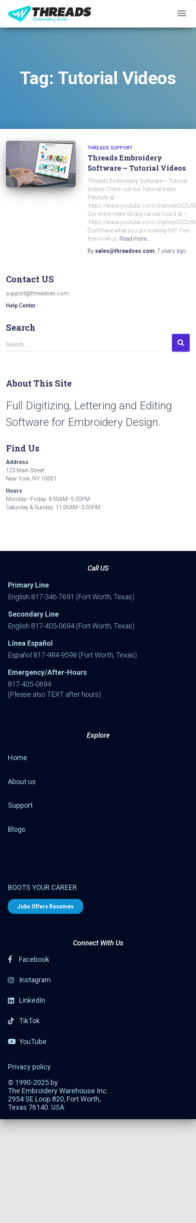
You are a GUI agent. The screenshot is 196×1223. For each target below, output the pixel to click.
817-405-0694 (53, 626)
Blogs (17, 829)
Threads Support (110, 148)
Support (20, 805)
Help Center (21, 305)
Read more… (134, 239)
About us (22, 781)
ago (171, 251)
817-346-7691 (53, 597)
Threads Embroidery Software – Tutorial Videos (137, 162)
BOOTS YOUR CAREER (42, 887)
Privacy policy (29, 1067)
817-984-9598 (55, 655)
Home (17, 757)
